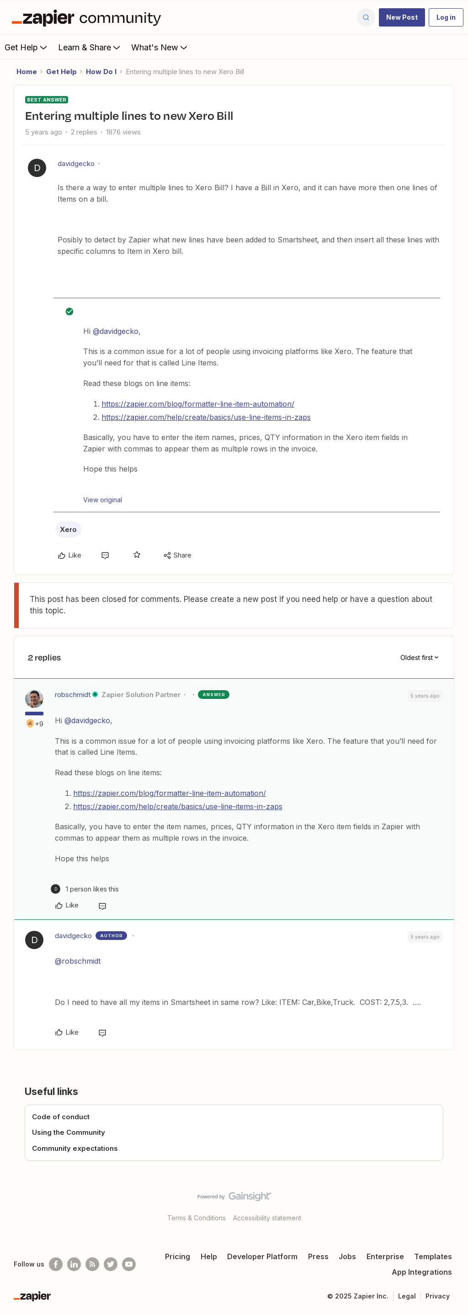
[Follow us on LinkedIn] (74, 1264)
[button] (402, 17)
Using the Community (68, 1132)
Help (209, 1256)
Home (26, 71)
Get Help (27, 47)
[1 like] (85, 889)
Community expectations (75, 1148)
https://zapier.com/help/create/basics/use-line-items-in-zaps (206, 417)
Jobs (347, 1256)
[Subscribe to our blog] (92, 1264)
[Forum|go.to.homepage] (88, 17)
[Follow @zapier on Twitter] (110, 1264)
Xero (68, 529)
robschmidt (72, 694)
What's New (160, 47)
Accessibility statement (267, 1218)
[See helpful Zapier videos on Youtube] (129, 1264)
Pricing (177, 1256)
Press (318, 1256)
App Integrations (422, 1272)
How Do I (101, 71)
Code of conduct (61, 1116)
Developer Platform (262, 1256)
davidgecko (76, 163)
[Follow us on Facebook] (56, 1264)
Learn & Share (90, 47)
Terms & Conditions (196, 1218)
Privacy (437, 1296)
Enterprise (385, 1256)
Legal (407, 1296)
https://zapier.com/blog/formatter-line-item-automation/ (197, 403)
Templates (433, 1256)
